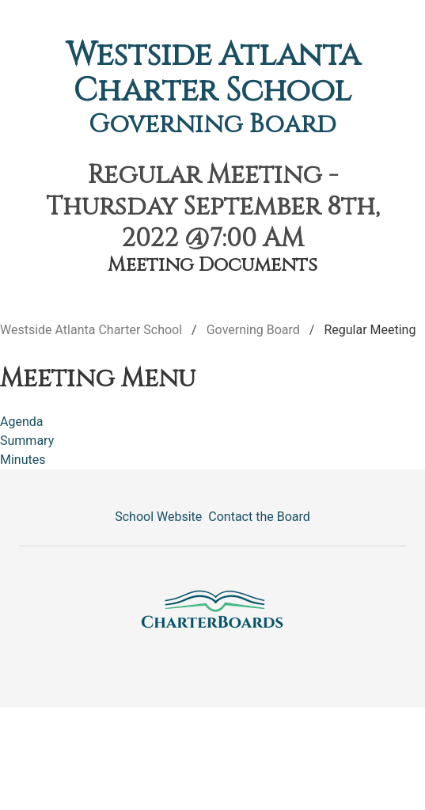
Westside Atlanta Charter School (213, 73)
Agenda (21, 421)
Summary (27, 440)
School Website (158, 516)
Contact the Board (258, 516)
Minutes (23, 459)
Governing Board (212, 125)
